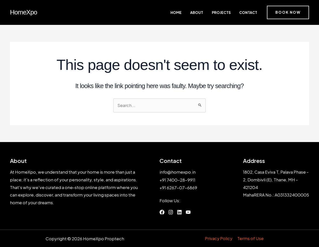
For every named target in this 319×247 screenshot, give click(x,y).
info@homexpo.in (178, 172)
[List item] (162, 211)
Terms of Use (250, 238)
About (205, 12)
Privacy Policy (219, 238)
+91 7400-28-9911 (178, 179)
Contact (249, 12)
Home (189, 12)
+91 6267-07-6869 (178, 187)
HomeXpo (23, 12)
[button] (288, 12)
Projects (226, 12)
